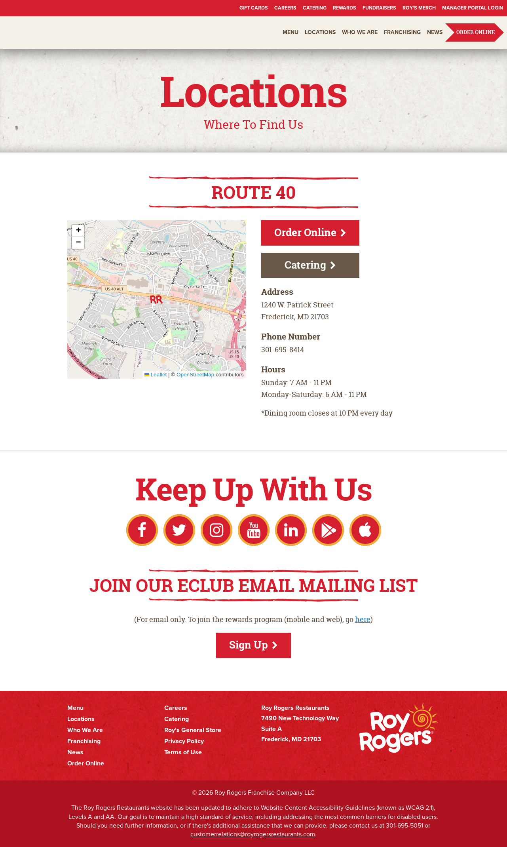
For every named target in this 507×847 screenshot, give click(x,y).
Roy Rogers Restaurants (52, 32)
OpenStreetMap (195, 375)
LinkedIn (291, 530)
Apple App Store (365, 530)
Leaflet (155, 375)
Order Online (475, 32)
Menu (290, 32)
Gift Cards (253, 7)
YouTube (254, 530)
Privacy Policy (184, 741)
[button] (156, 299)
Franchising (402, 32)
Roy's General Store (192, 730)
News (434, 32)
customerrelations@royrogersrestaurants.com (252, 834)
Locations (320, 32)
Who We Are (360, 32)
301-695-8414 (282, 350)
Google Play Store (328, 530)
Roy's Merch (419, 7)
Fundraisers (379, 7)
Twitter (179, 530)
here (362, 619)
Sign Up (248, 645)
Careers (285, 7)
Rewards (344, 7)
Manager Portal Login (472, 7)
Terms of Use (183, 752)
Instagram (216, 530)
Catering (315, 7)
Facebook (142, 530)
